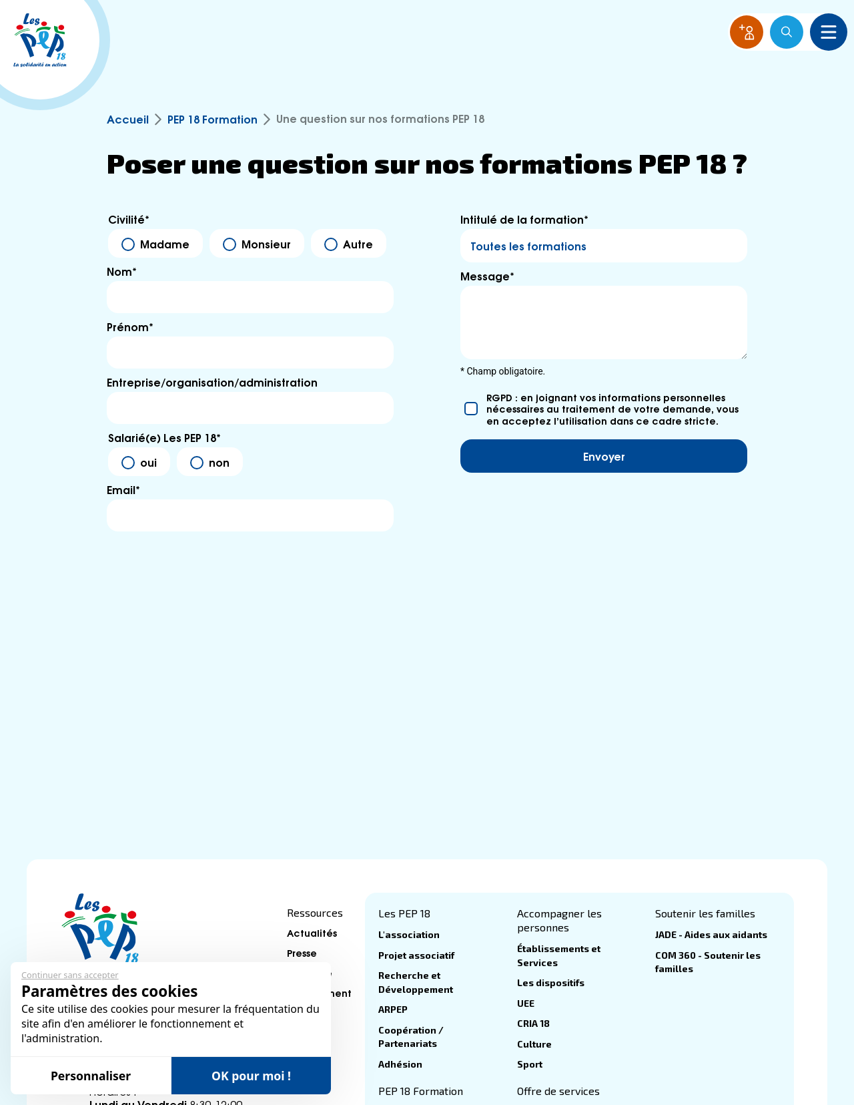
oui (148, 462)
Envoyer (604, 455)
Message (487, 275)
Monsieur (266, 243)
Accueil (128, 119)
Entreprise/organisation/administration (212, 382)
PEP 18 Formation (212, 119)
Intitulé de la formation (524, 219)
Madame (164, 243)
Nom (122, 271)
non (219, 462)
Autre (358, 243)
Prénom (130, 326)
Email (123, 489)
